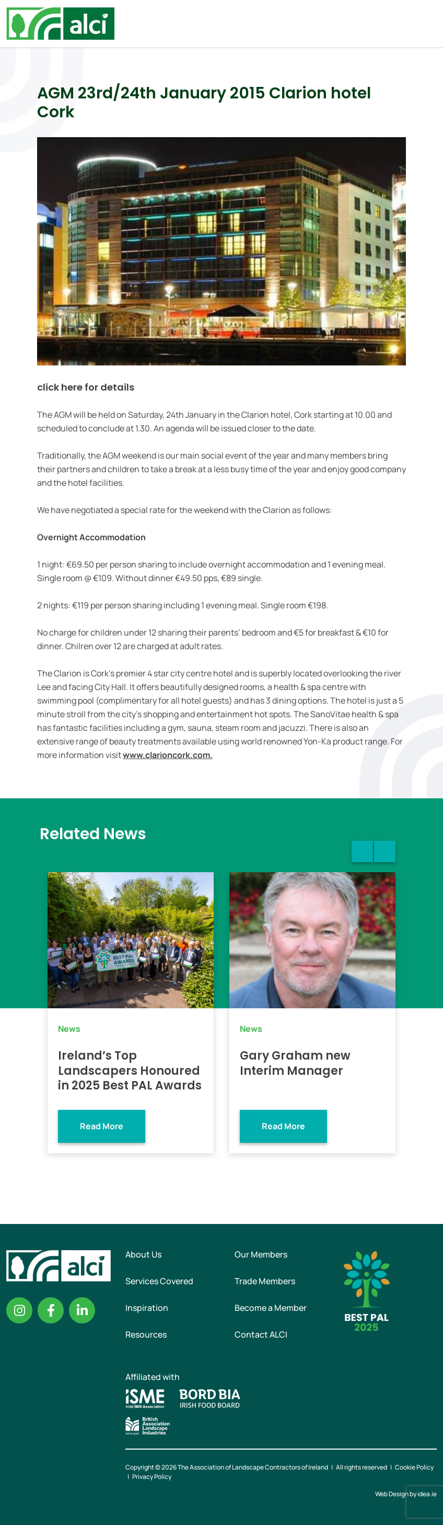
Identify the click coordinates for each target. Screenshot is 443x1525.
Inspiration (146, 1307)
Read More (101, 1126)
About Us (143, 1254)
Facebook (51, 1310)
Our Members (261, 1254)
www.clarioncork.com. (168, 755)
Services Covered (159, 1281)
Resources (146, 1334)
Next (384, 851)
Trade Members (265, 1281)
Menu (426, 23)
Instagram (19, 1310)
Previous (362, 851)
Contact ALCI (261, 1334)
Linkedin (82, 1310)
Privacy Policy (151, 1476)
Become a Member (271, 1307)
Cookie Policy (414, 1467)
